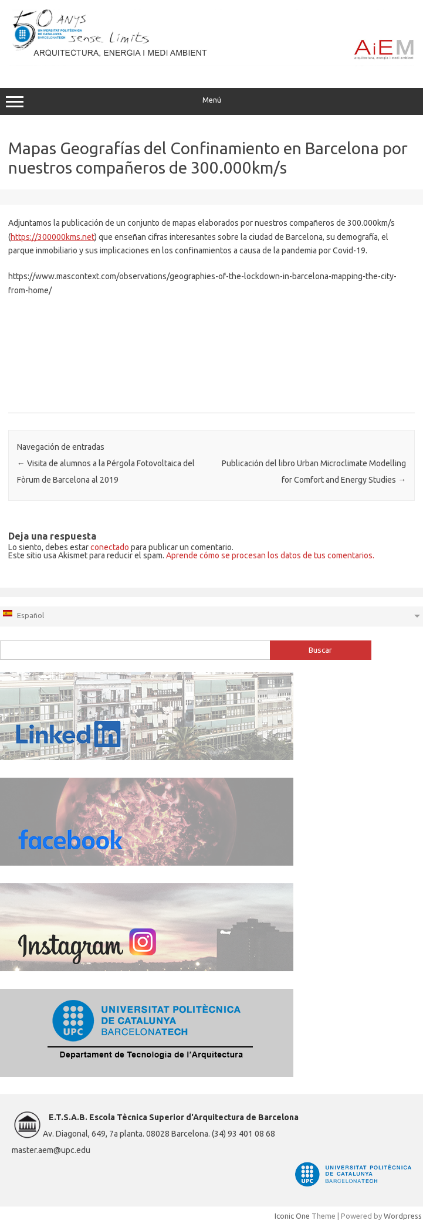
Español (23, 614)
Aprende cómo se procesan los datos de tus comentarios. (270, 555)
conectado (109, 547)
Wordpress (403, 1216)
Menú (211, 101)
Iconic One (292, 1216)
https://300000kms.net (52, 237)
